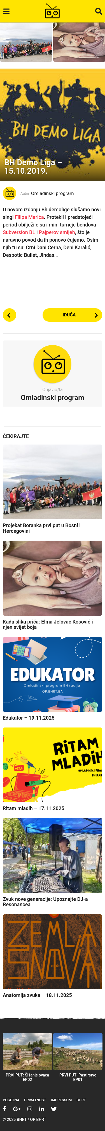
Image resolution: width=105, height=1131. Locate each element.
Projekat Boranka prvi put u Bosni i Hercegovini (42, 528)
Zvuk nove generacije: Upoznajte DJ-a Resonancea (45, 902)
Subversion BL (19, 232)
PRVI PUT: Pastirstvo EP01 (77, 1077)
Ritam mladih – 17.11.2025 (33, 808)
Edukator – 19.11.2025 (29, 718)
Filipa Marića (29, 217)
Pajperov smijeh (57, 232)
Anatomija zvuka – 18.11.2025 (37, 995)
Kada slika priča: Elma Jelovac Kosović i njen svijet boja (48, 624)
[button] (6, 11)
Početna (11, 1100)
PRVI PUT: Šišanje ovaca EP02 (27, 1077)
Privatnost (35, 1100)
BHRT (81, 1100)
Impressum (61, 1100)
